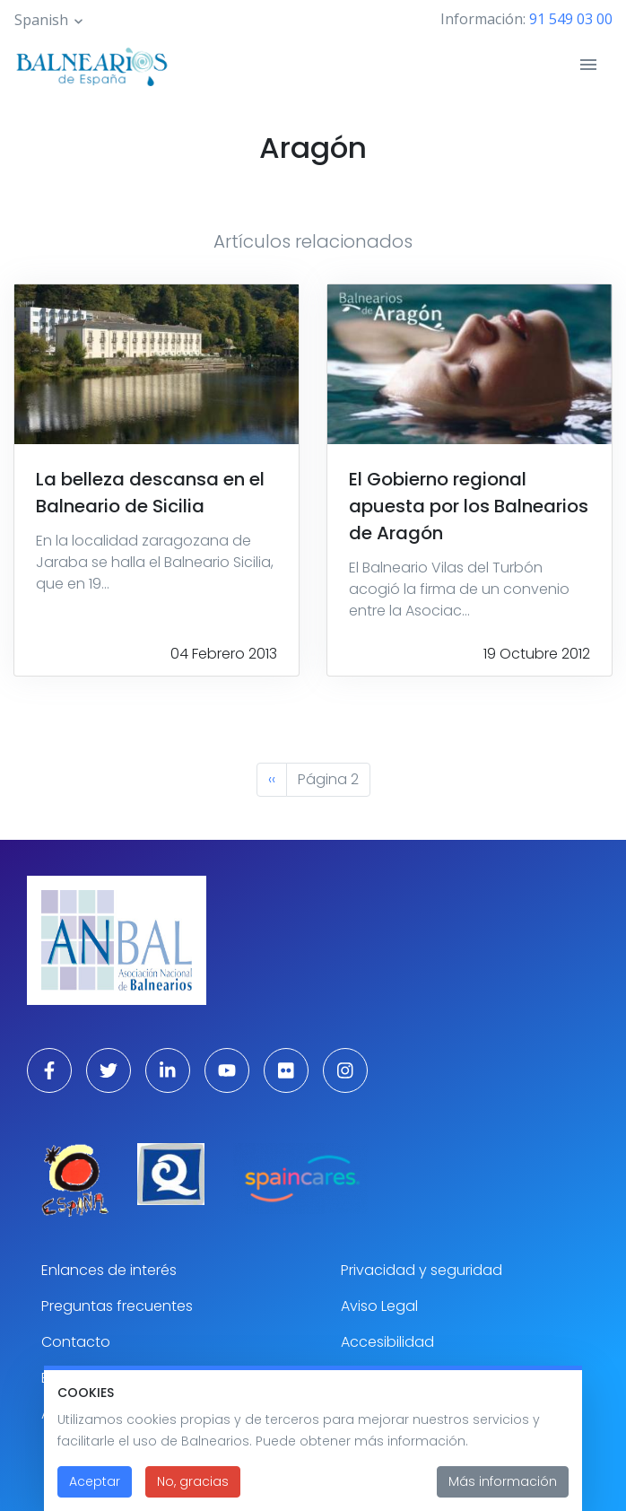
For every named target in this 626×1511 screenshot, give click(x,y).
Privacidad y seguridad (421, 1270)
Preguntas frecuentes (117, 1306)
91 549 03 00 (571, 19)
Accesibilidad (387, 1342)
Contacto (75, 1342)
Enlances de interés (109, 1270)
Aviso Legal (379, 1306)
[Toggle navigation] (588, 65)
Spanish (41, 20)
